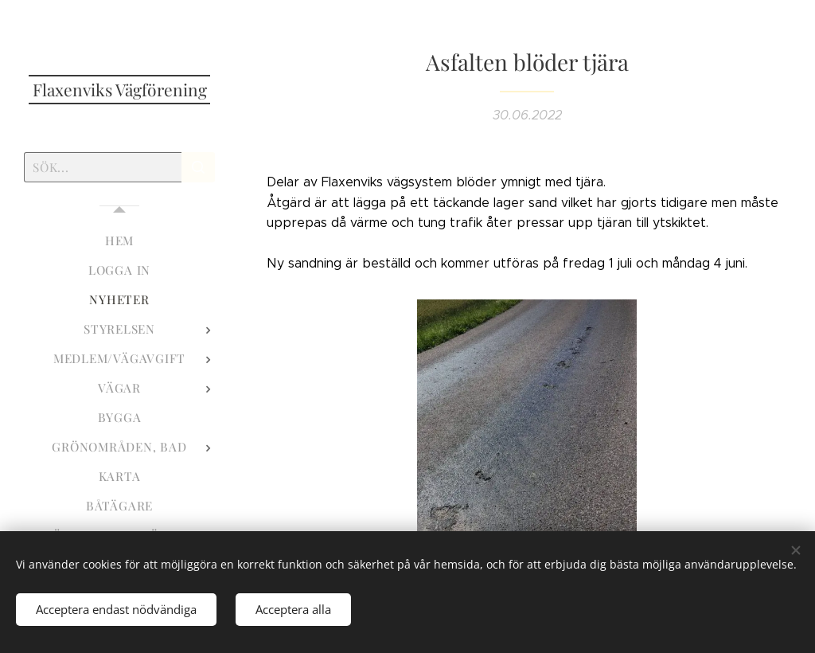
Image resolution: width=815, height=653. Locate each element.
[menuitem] (119, 241)
